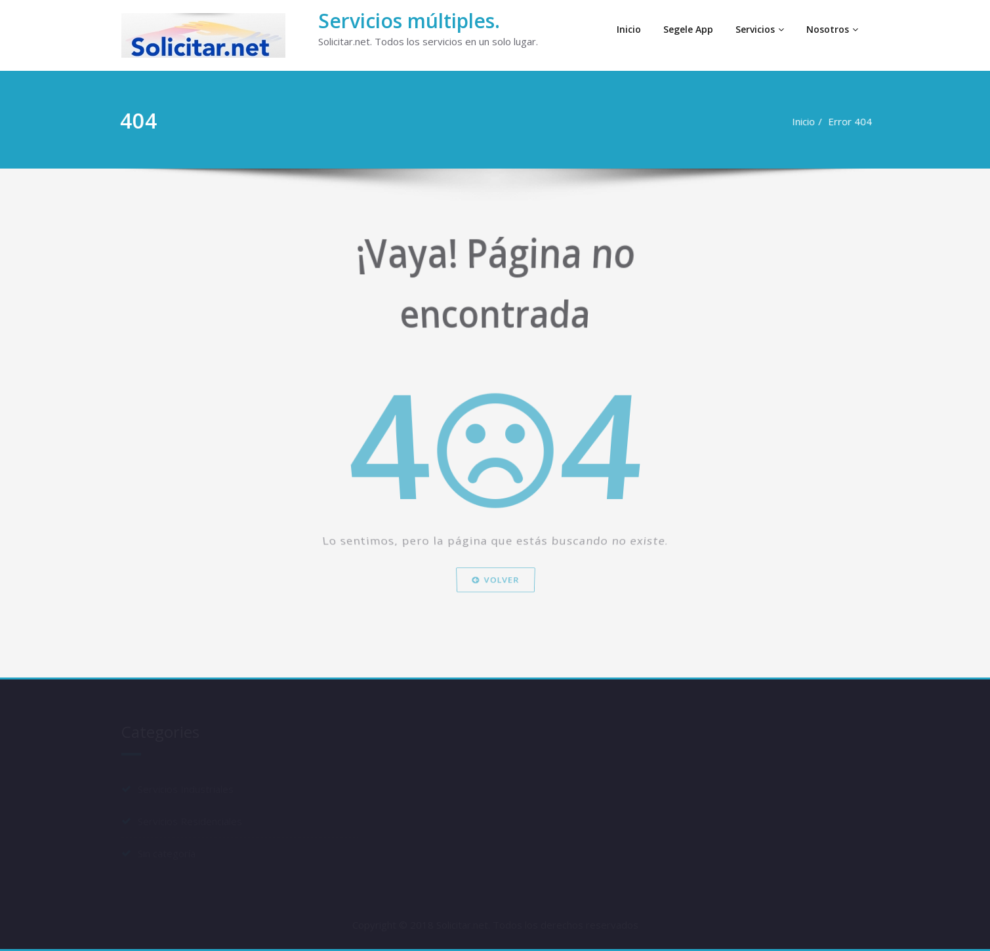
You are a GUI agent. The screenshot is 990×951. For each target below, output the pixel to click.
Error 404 (846, 121)
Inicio (629, 29)
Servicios (759, 29)
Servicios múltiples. (409, 20)
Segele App (688, 29)
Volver (494, 613)
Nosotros (832, 29)
